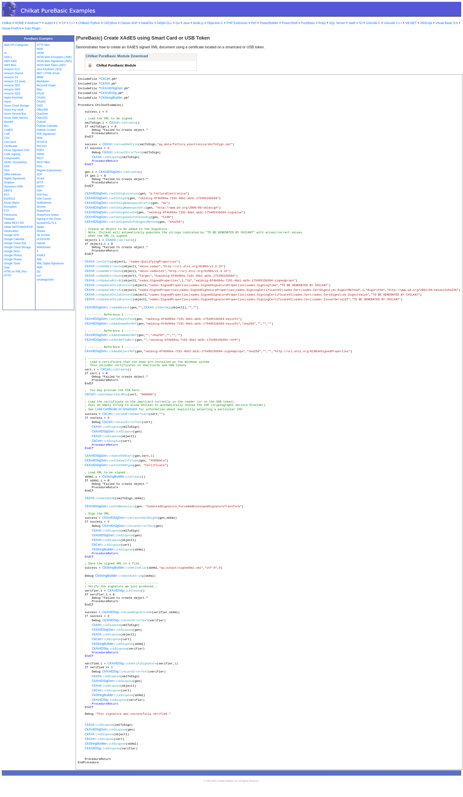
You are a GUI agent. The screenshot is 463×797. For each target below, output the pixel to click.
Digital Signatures (14, 178)
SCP (39, 174)
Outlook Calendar (47, 125)
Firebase (9, 218)
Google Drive (12, 251)
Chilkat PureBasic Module (116, 65)
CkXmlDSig (108, 93)
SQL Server (337, 23)
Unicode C (373, 23)
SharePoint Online (47, 214)
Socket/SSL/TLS (46, 223)
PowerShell (290, 23)
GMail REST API (14, 223)
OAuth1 (41, 97)
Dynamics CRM (13, 186)
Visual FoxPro (11, 28)
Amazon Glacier (13, 73)
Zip (38, 271)
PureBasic (308, 23)
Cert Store (10, 142)
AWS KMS (10, 61)
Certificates (11, 146)
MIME (40, 77)
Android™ (34, 23)
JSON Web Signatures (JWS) (54, 61)
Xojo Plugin (32, 28)
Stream (41, 231)
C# (64, 23)
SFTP (40, 182)
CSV (7, 138)
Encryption (10, 206)
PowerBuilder (269, 23)
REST (40, 158)
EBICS (8, 190)
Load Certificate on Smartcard (116, 409)
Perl (254, 23)
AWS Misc (10, 65)
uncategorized (45, 279)
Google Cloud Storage (17, 247)
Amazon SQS (12, 93)
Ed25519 (9, 198)
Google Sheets (13, 259)
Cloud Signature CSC (17, 150)
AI (5, 53)
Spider (40, 227)
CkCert (105, 78)
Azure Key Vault (13, 109)
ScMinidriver (44, 202)
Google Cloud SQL (15, 243)
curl (39, 275)
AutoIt (49, 23)
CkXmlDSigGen (111, 88)
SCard (40, 178)
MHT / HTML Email (48, 73)
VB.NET (411, 23)
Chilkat (6, 23)
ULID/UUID (43, 239)
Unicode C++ (393, 23)
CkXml (105, 83)
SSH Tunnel (44, 198)
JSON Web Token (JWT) (51, 65)
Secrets (41, 206)
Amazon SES (12, 85)
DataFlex (147, 23)
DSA (7, 170)
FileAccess (10, 214)
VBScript (426, 23)
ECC (7, 194)
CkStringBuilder (111, 97)
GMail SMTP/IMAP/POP (18, 227)
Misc (39, 89)
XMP (39, 267)
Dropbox (9, 182)
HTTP (7, 275)
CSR (7, 134)
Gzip (7, 267)
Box (6, 125)
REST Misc (43, 162)
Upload (41, 243)
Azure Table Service (16, 117)
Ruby (322, 23)
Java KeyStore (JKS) (49, 69)
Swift (352, 23)
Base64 (8, 121)
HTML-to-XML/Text (15, 271)
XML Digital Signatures (50, 263)
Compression (12, 158)
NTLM (40, 93)
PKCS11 (42, 146)
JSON (40, 53)
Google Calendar (14, 239)
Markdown (43, 81)
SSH (39, 190)
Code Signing (12, 154)
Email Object (11, 202)
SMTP (40, 186)
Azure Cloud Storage (16, 105)
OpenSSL (42, 117)
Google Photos (13, 255)
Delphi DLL (164, 23)
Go (177, 23)
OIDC (40, 105)
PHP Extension (237, 23)
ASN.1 (8, 57)
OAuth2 (41, 101)
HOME (19, 23)
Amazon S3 (11, 77)
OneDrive (42, 113)
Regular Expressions (49, 170)
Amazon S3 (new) (14, 81)
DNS (7, 166)
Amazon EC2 (12, 69)
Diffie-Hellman (12, 174)
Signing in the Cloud (49, 218)
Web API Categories (16, 45)
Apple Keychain (13, 97)
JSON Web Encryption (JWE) (54, 57)
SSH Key (42, 194)
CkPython (110, 23)
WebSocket (43, 247)
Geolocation (11, 231)
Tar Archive (43, 235)
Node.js (198, 23)
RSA (39, 166)
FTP (6, 210)
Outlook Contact (46, 129)
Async (7, 101)
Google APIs (11, 235)
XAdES (41, 255)
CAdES (8, 129)
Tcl (360, 23)
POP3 (40, 150)
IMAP (40, 49)
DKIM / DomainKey (15, 162)
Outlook (41, 121)
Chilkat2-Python (89, 23)
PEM (39, 138)
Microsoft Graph (46, 85)
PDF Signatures (46, 134)
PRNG (40, 154)
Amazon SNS (12, 89)
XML (39, 259)
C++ (72, 23)
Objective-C (215, 23)
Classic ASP (128, 23)
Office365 (42, 109)
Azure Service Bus (15, 113)
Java (186, 23)
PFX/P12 (42, 142)
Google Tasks (12, 263)
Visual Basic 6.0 (446, 23)
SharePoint (43, 210)
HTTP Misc (43, 45)
